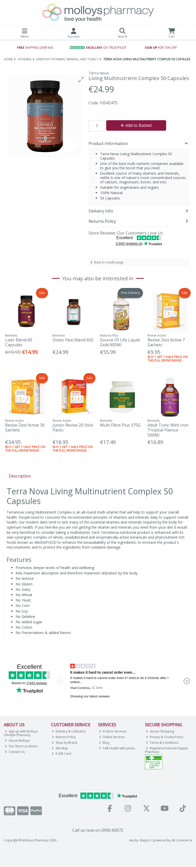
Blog (104, 742)
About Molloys (17, 740)
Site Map (60, 748)
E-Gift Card (61, 753)
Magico (145, 840)
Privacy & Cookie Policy (164, 737)
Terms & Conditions (162, 742)
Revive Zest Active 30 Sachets (25, 427)
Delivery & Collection (69, 731)
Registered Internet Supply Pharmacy (166, 750)
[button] (81, 79)
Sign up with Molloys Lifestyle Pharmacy (21, 733)
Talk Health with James (117, 748)
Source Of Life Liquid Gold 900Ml (120, 342)
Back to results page (109, 262)
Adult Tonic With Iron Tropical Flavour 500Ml (168, 430)
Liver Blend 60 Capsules (18, 342)
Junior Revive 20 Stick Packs (73, 427)
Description (20, 476)
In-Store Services (113, 731)
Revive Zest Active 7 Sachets (166, 342)
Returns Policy (64, 737)
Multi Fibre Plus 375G (120, 425)
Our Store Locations (21, 746)
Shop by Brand (64, 742)
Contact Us (14, 752)
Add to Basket (136, 125)
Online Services (112, 737)
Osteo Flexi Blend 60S (73, 340)
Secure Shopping (160, 731)
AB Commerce (181, 840)
